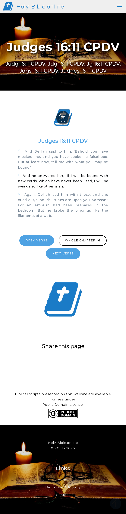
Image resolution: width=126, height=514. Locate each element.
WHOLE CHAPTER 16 (82, 240)
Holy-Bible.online (40, 6)
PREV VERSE (37, 240)
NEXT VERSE (63, 253)
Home (63, 480)
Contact (63, 495)
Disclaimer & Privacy (63, 487)
